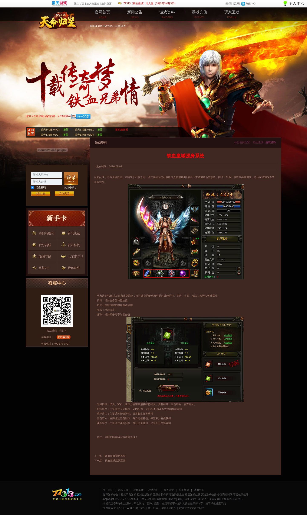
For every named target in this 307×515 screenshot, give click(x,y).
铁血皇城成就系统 (115, 460)
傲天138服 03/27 (50, 134)
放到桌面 (106, 3)
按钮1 (56, 219)
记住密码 (41, 187)
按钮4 (42, 244)
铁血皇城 (42, 18)
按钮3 (70, 232)
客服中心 (199, 490)
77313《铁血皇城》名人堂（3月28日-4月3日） (150, 3)
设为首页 (79, 3)
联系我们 (153, 490)
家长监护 (169, 490)
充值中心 (250, 3)
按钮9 (70, 267)
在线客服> (63, 337)
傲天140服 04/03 (50, 129)
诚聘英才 (138, 490)
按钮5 (70, 244)
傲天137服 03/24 (84, 134)
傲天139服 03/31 (84, 129)
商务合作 (123, 490)
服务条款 (184, 490)
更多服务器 (121, 129)
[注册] (236, 3)
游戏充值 (64, 193)
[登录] (228, 3)
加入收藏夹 (92, 3)
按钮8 (42, 267)
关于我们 (108, 490)
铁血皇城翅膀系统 (115, 455)
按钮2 (42, 232)
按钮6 (42, 255)
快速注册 (40, 193)
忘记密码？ (70, 187)
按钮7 (70, 255)
